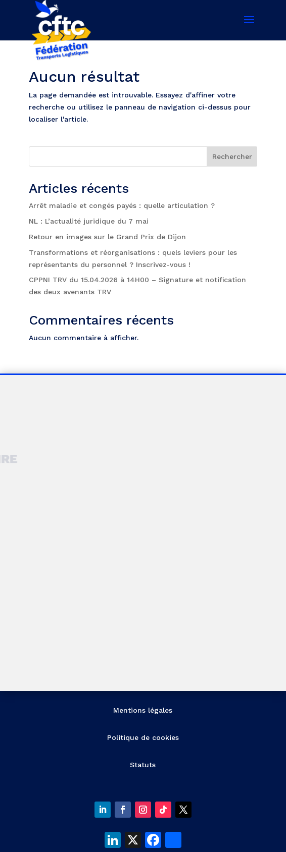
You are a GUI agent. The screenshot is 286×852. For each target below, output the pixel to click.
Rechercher (232, 156)
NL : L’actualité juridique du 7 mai (89, 221)
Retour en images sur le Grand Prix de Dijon (107, 237)
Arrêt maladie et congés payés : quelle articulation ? (122, 205)
